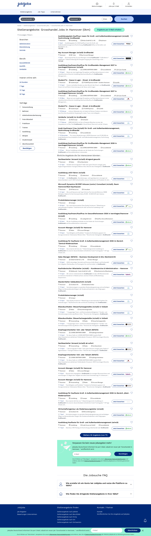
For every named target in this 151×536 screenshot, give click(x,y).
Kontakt (99, 512)
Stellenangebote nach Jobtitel (67, 512)
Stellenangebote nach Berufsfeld (68, 514)
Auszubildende (25, 63)
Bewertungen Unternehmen (27, 514)
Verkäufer (23, 69)
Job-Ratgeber (21, 512)
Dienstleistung (25, 47)
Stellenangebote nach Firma (67, 517)
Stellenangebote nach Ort (66, 520)
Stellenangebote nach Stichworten (69, 522)
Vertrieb (22, 50)
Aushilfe (22, 66)
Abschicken (132, 530)
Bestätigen (27, 148)
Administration (25, 44)
